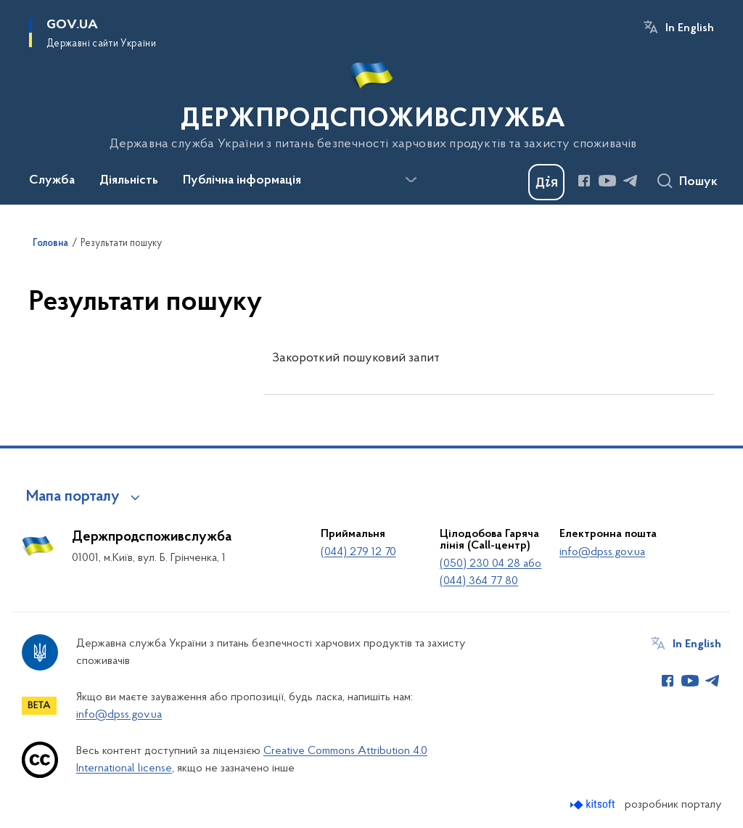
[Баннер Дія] (546, 182)
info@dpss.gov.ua (602, 552)
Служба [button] (52, 180)
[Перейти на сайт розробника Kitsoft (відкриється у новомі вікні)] (593, 804)
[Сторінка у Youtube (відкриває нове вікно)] (607, 180)
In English (689, 28)
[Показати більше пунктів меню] (411, 180)
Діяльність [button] (128, 180)
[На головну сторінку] (372, 101)
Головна (50, 244)
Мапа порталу (73, 497)
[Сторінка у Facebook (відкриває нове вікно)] (584, 180)
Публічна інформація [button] (242, 180)
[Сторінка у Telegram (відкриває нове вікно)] (630, 180)
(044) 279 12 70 (358, 552)
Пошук (698, 182)
